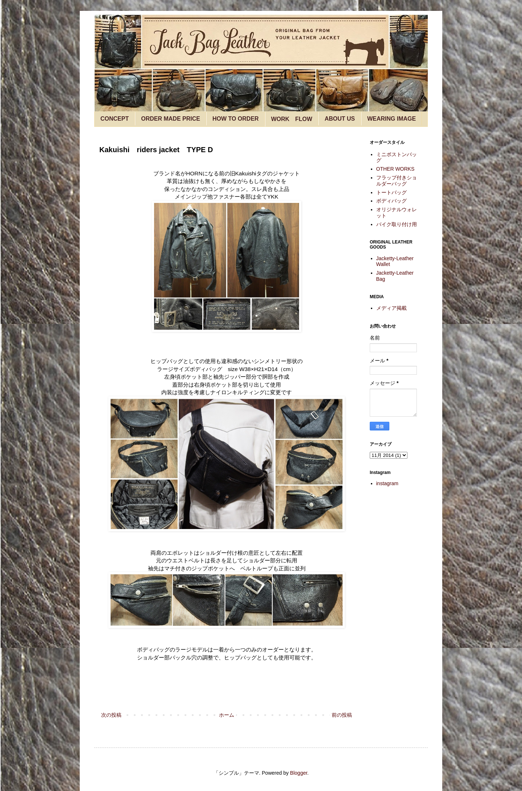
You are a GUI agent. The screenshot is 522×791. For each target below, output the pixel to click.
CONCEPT (114, 119)
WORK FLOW (291, 119)
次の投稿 (111, 715)
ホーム (226, 715)
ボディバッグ (391, 201)
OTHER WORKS (395, 169)
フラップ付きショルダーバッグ (396, 181)
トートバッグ (391, 192)
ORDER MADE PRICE (170, 119)
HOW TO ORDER (235, 119)
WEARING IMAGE (391, 119)
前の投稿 (342, 715)
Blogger (298, 773)
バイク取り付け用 (396, 224)
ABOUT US (339, 119)
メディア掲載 (391, 308)
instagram (387, 483)
